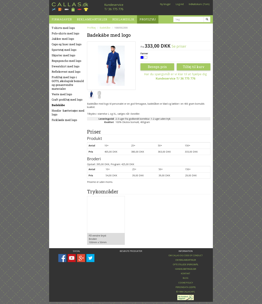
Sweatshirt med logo (65, 65)
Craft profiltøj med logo (67, 98)
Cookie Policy (185, 281)
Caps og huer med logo (66, 43)
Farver (144, 52)
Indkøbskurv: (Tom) (199, 4)
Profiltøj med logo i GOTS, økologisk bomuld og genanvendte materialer (68, 81)
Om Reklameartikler (185, 258)
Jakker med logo (63, 37)
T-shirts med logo (63, 26)
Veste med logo (62, 93)
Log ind (180, 4)
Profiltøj (148, 18)
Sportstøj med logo (64, 48)
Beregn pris (157, 66)
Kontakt (185, 272)
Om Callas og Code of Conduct (185, 254)
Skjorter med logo (63, 54)
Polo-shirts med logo (65, 32)
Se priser (179, 45)
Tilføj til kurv (193, 66)
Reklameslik (123, 18)
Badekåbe (58, 104)
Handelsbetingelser (185, 268)
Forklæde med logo (64, 118)
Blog (185, 277)
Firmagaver (62, 18)
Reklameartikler (92, 18)
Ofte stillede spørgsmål (185, 263)
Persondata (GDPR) (185, 286)
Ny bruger (165, 4)
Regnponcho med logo (66, 59)
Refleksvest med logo (66, 70)
